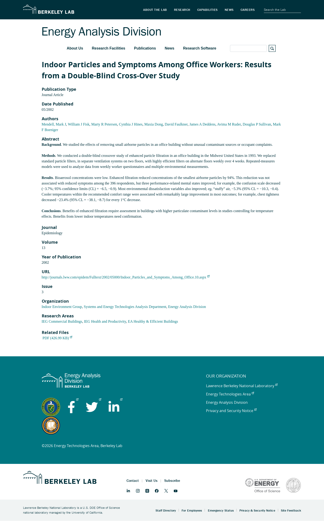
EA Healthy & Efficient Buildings (153, 321)
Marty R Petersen (104, 124)
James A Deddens (202, 124)
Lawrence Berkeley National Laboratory (241, 385)
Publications (145, 48)
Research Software (199, 48)
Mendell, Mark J (54, 124)
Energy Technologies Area (230, 394)
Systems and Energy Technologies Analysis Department (125, 307)
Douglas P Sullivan (257, 124)
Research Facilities (108, 48)
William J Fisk (78, 124)
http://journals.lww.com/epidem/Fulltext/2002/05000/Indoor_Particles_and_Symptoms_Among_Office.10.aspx (125, 277)
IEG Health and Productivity (105, 321)
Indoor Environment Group (62, 307)
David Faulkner (176, 124)
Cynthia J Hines (130, 124)
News (169, 48)
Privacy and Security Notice (231, 410)
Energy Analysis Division (187, 307)
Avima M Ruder (229, 124)
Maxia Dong (153, 124)
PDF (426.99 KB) (57, 338)
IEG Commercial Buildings (62, 321)
